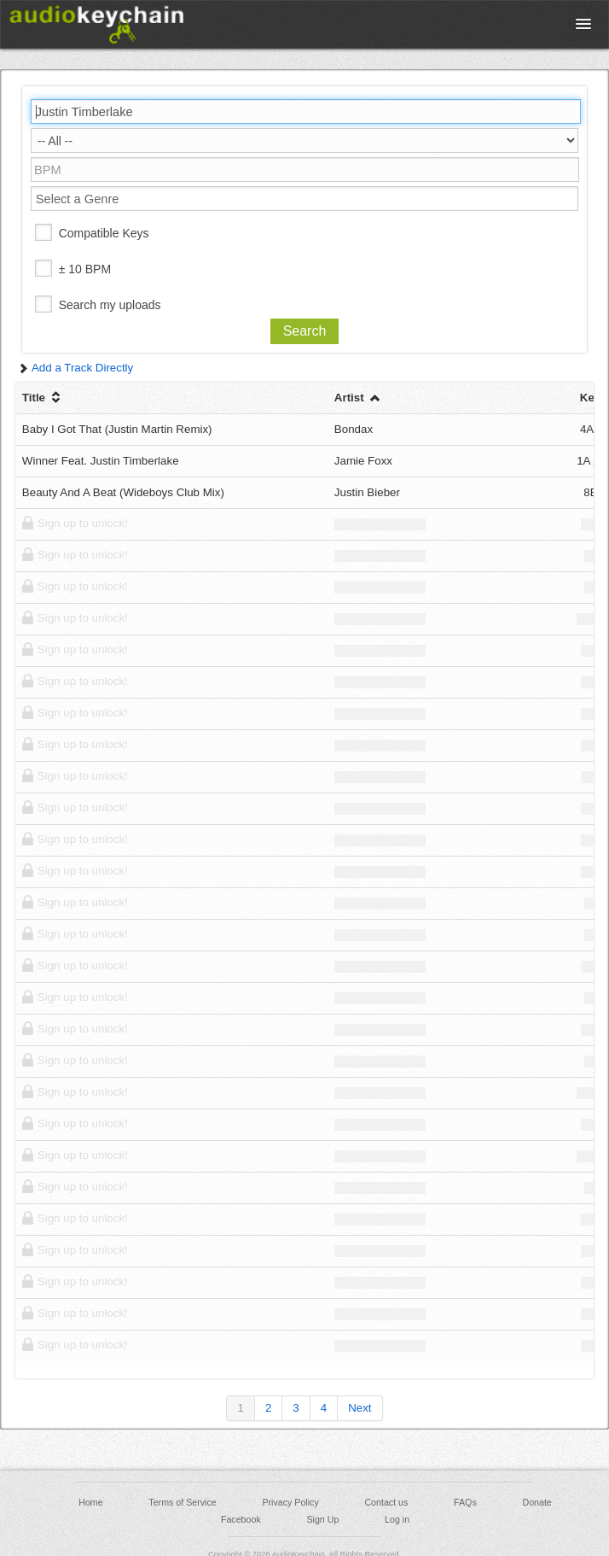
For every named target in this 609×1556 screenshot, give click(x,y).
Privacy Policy (290, 1502)
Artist (358, 397)
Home (90, 1502)
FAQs (465, 1502)
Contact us (386, 1502)
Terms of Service (182, 1502)
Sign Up (322, 1519)
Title (43, 397)
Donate (536, 1502)
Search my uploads (110, 305)
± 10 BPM (85, 269)
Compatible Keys (104, 233)
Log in (397, 1519)
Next (359, 1407)
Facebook (241, 1519)
